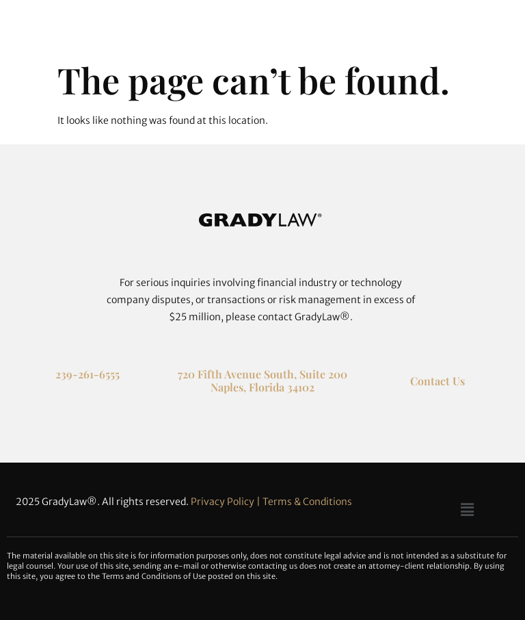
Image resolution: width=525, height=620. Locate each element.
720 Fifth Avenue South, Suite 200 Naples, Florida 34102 (262, 380)
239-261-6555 (87, 374)
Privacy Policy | (226, 501)
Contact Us (437, 381)
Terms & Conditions (307, 501)
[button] (467, 509)
